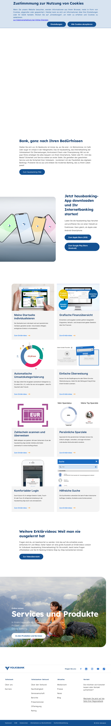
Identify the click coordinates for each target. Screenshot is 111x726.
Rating (34, 711)
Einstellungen (56, 24)
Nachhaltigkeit (37, 689)
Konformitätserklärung (61, 723)
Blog (59, 698)
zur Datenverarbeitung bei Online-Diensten (30, 20)
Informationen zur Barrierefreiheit (40, 723)
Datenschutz (24, 723)
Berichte (34, 698)
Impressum (8, 723)
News (59, 693)
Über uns (9, 685)
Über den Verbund (39, 685)
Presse (60, 689)
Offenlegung (36, 706)
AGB (15, 723)
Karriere (8, 689)
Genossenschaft (38, 693)
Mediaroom (62, 685)
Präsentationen (37, 702)
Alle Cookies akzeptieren (81, 24)
